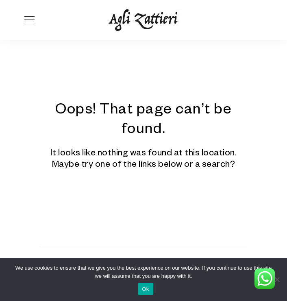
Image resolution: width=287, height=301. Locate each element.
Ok (145, 289)
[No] (277, 279)
